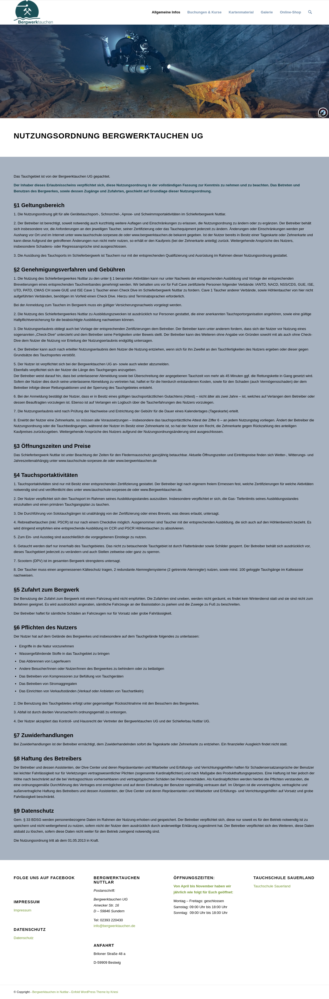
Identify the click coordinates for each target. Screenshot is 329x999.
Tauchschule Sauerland (271, 886)
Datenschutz (23, 938)
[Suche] (310, 12)
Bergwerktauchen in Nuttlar (50, 992)
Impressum (22, 910)
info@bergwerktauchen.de (114, 926)
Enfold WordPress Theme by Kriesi (94, 992)
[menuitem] (166, 12)
